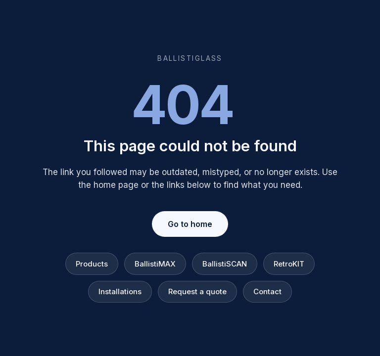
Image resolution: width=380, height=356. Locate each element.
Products (92, 263)
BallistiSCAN (224, 263)
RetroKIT (289, 263)
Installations (120, 291)
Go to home (190, 224)
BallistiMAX (155, 263)
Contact (267, 291)
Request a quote (197, 291)
